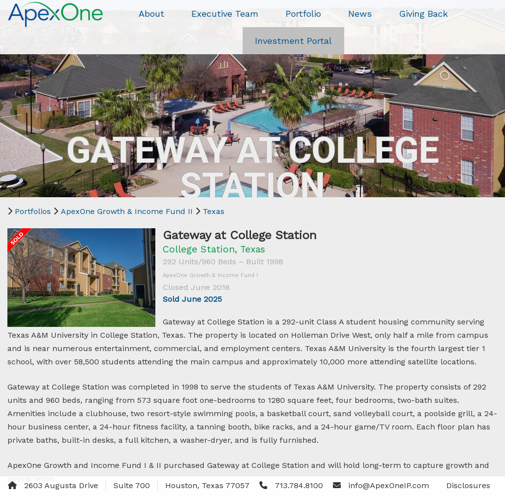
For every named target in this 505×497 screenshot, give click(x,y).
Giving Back (423, 13)
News (360, 13)
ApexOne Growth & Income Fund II (127, 211)
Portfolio (303, 13)
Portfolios (33, 211)
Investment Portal (293, 41)
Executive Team (224, 13)
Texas (213, 211)
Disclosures (468, 485)
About (151, 13)
